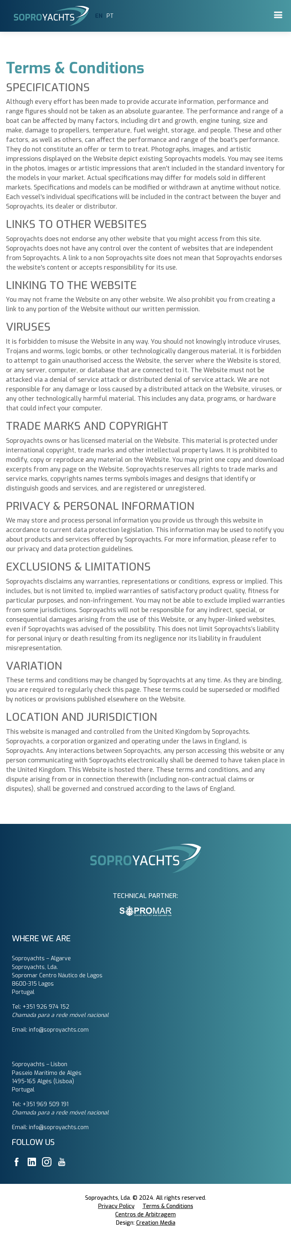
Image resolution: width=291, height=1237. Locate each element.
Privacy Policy (116, 1206)
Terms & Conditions (168, 1206)
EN (99, 16)
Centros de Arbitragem (145, 1214)
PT (110, 16)
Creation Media (155, 1223)
